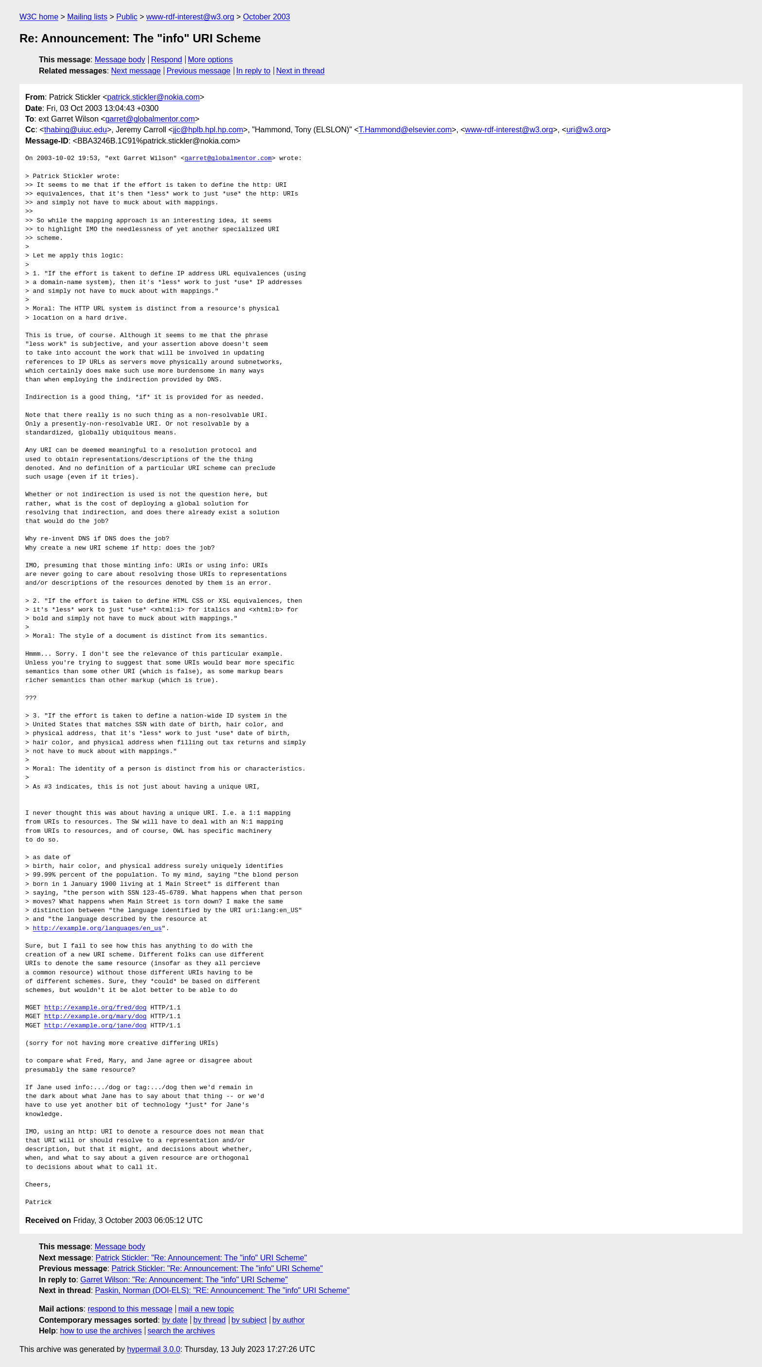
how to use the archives (101, 1331)
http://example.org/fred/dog (95, 1008)
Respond (166, 59)
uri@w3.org (586, 130)
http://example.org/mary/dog (95, 1016)
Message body (120, 59)
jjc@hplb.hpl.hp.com (208, 130)
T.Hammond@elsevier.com (405, 130)
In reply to (253, 71)
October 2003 (266, 17)
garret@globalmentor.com (150, 119)
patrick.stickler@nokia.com (153, 97)
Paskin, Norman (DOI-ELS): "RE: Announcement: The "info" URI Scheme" (222, 1290)
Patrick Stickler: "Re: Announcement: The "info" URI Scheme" (201, 1258)
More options (210, 59)
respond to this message (129, 1309)
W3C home (38, 17)
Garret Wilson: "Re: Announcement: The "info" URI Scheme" (184, 1280)
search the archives (181, 1331)
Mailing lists (87, 17)
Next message (136, 71)
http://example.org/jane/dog (95, 1026)
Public (127, 17)
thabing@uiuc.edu (75, 130)
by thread (209, 1320)
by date (174, 1320)
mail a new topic (206, 1309)
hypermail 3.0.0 (153, 1349)
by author (288, 1320)
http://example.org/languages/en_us (97, 928)
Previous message (199, 71)
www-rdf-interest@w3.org (190, 17)
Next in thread (300, 71)
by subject (248, 1320)
